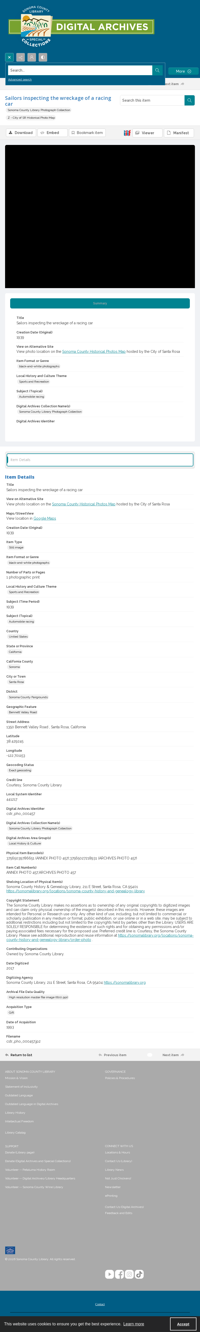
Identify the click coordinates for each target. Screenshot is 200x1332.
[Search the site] (80, 70)
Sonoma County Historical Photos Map (94, 351)
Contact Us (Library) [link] (118, 1161)
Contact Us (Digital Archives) (124, 1207)
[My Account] (32, 57)
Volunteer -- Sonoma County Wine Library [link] (34, 1187)
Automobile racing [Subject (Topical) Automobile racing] (31, 396)
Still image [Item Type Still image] (16, 547)
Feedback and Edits (118, 1213)
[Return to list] (30, 1055)
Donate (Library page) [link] (19, 1152)
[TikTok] (139, 1274)
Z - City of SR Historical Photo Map (31, 117)
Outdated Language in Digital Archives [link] (31, 1104)
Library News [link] (114, 1170)
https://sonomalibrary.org (125, 982)
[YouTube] (109, 1274)
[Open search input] (9, 57)
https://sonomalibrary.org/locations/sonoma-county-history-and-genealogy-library (75, 891)
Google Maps (45, 518)
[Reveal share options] (20, 57)
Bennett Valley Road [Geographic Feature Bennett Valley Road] (23, 712)
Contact (100, 1304)
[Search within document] (190, 100)
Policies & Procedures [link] (120, 1078)
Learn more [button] (133, 1324)
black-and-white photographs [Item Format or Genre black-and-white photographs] (39, 366)
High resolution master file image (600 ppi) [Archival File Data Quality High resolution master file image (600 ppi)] (38, 997)
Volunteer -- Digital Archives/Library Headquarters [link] (40, 1178)
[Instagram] (129, 1274)
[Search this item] (152, 100)
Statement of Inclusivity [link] (21, 1086)
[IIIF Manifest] (179, 133)
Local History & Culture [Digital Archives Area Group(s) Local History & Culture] (25, 843)
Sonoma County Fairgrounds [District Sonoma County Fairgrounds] (28, 697)
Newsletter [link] (113, 1187)
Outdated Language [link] (19, 1095)
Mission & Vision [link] (16, 1078)
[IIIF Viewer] (147, 133)
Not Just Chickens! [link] (118, 1178)
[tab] (100, 303)
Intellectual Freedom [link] (19, 1121)
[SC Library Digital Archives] (81, 26)
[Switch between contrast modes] (43, 57)
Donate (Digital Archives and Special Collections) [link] (38, 1161)
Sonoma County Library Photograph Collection (39, 110)
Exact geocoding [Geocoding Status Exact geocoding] (20, 770)
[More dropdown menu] (183, 71)
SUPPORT (12, 1146)
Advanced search (20, 79)
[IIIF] (127, 132)
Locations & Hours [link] (117, 1152)
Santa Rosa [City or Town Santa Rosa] (16, 682)
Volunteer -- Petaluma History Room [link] (30, 1170)
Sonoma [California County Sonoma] (14, 667)
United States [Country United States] (18, 636)
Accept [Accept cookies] (183, 1324)
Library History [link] (15, 1112)
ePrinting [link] (111, 1196)
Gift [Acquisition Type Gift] (11, 1012)
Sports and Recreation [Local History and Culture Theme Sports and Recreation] (34, 381)
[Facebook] (119, 1274)
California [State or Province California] (15, 652)
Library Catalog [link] (15, 1132)
